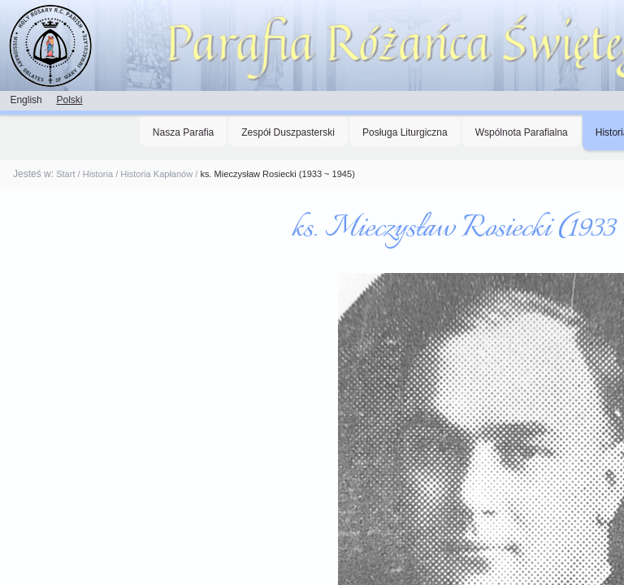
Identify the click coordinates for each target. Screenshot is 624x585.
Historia (98, 174)
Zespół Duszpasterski (288, 132)
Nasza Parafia (183, 132)
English (25, 100)
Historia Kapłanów (156, 174)
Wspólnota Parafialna (521, 132)
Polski (69, 100)
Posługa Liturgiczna (405, 132)
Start (65, 174)
